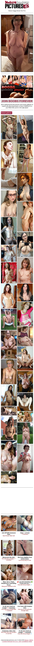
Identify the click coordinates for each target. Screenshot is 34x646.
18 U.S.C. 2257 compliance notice (22, 641)
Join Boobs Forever (17, 101)
